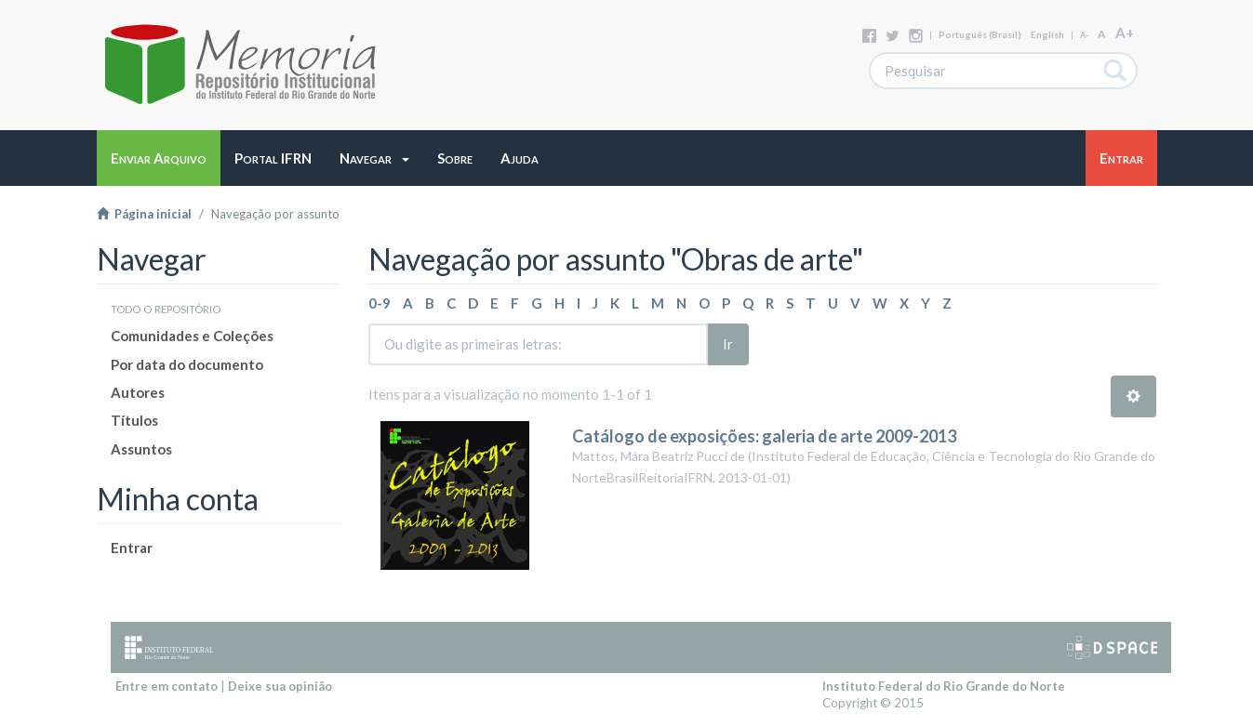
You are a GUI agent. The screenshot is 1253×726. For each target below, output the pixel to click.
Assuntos (141, 449)
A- (1084, 35)
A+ (1124, 32)
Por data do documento (187, 364)
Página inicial (144, 213)
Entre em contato (166, 686)
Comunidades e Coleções (192, 335)
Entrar (132, 547)
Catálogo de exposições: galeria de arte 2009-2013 (764, 436)
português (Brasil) (980, 34)
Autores (138, 392)
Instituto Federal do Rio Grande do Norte (943, 686)
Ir (728, 344)
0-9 (379, 303)
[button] (374, 158)
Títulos (134, 420)
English (1047, 34)
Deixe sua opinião (280, 686)
